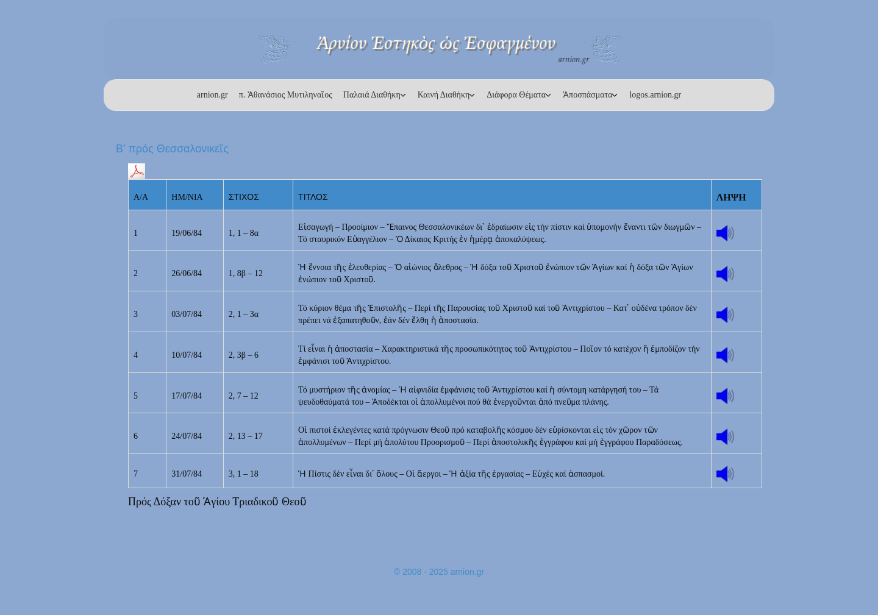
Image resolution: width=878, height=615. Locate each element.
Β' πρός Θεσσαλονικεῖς (172, 149)
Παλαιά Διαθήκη (372, 94)
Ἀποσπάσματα (587, 94)
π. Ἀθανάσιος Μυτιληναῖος (285, 94)
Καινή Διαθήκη (444, 94)
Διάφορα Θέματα (516, 94)
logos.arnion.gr (655, 94)
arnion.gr (212, 94)
